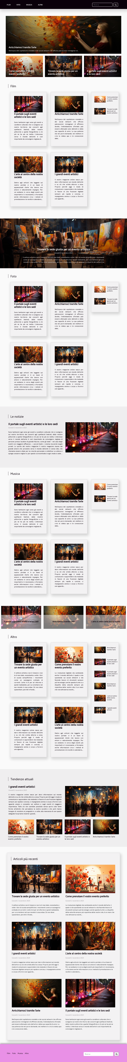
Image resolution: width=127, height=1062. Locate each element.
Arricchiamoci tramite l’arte (22, 47)
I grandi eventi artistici (66, 174)
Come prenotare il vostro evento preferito (21, 72)
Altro (40, 5)
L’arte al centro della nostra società (28, 175)
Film (9, 5)
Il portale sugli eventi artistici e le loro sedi (102, 72)
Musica (29, 5)
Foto (18, 5)
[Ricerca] (102, 5)
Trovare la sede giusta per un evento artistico (63, 72)
